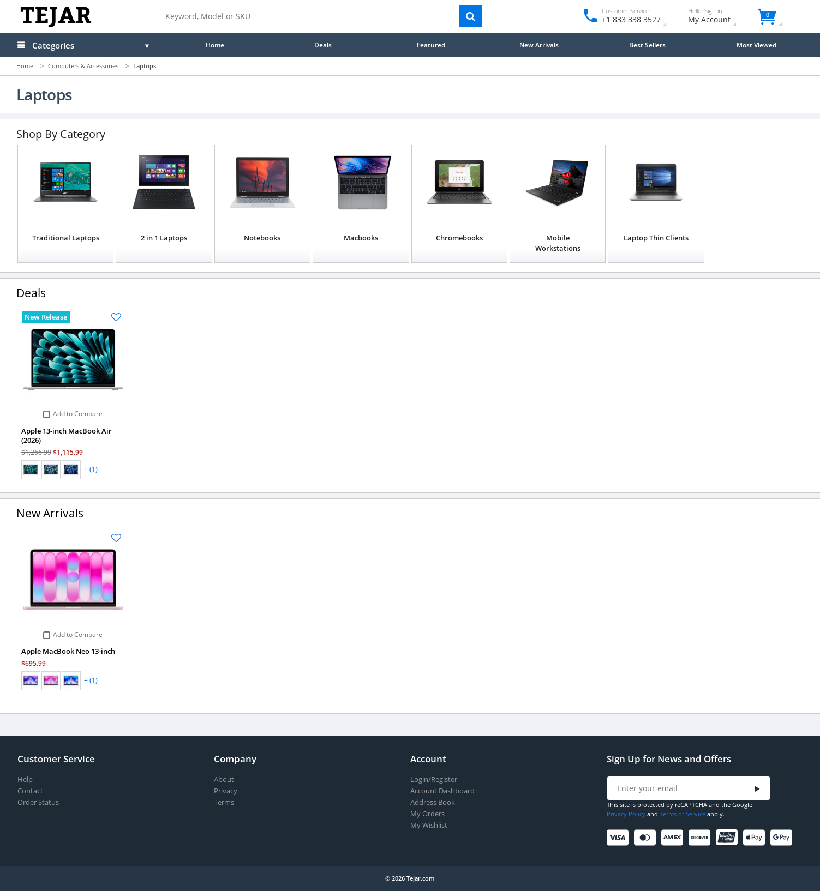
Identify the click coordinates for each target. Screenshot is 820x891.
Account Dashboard (442, 790)
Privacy (225, 790)
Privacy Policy (626, 814)
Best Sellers (647, 44)
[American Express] (674, 838)
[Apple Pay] (756, 838)
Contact (30, 790)
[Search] (470, 16)
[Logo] (55, 24)
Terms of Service (682, 814)
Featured (431, 44)
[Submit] (757, 788)
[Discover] (701, 838)
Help (25, 779)
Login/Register (433, 779)
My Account (719, 17)
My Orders (427, 813)
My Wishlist (428, 825)
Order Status (38, 802)
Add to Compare (78, 414)
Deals (323, 44)
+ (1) (91, 469)
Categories (53, 45)
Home (215, 44)
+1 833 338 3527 (630, 19)
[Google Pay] (783, 838)
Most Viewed (756, 44)
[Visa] (619, 838)
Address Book (432, 802)
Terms (224, 802)
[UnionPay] (728, 838)
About (224, 779)
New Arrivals (539, 44)
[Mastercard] (647, 838)
